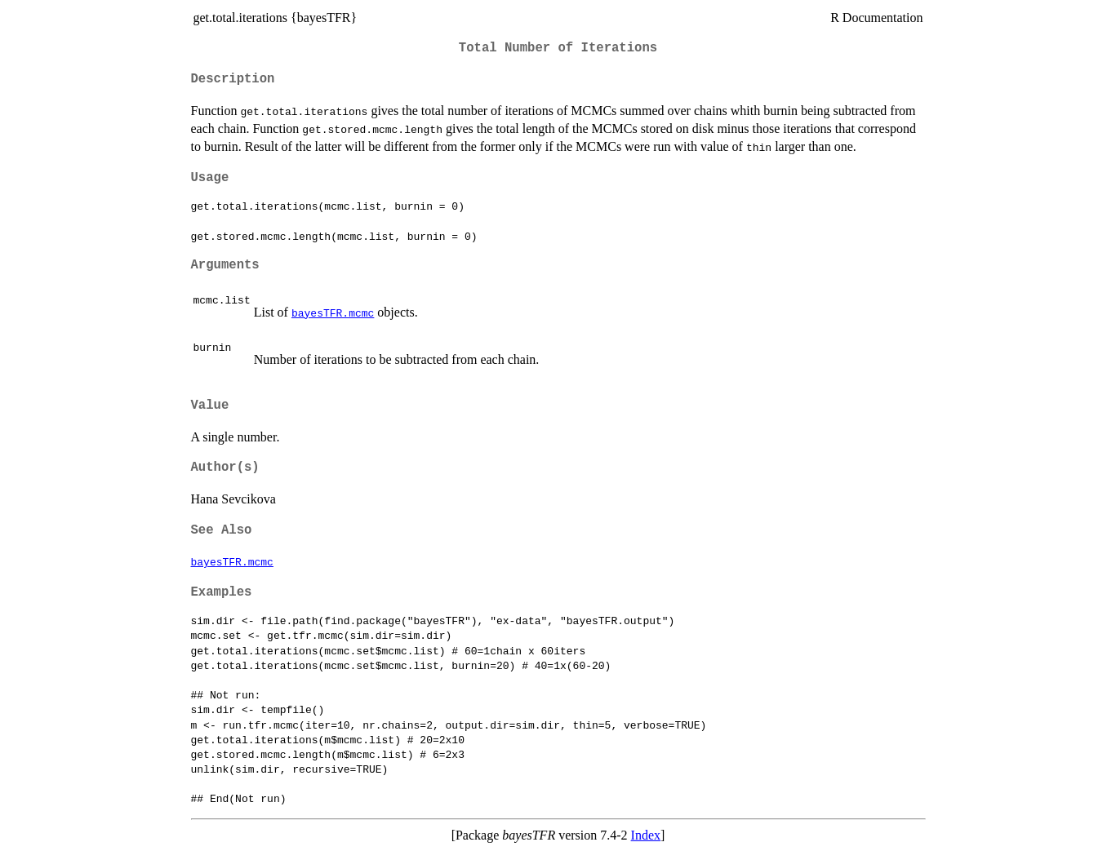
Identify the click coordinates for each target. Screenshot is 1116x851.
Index (645, 835)
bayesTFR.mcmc (332, 312)
